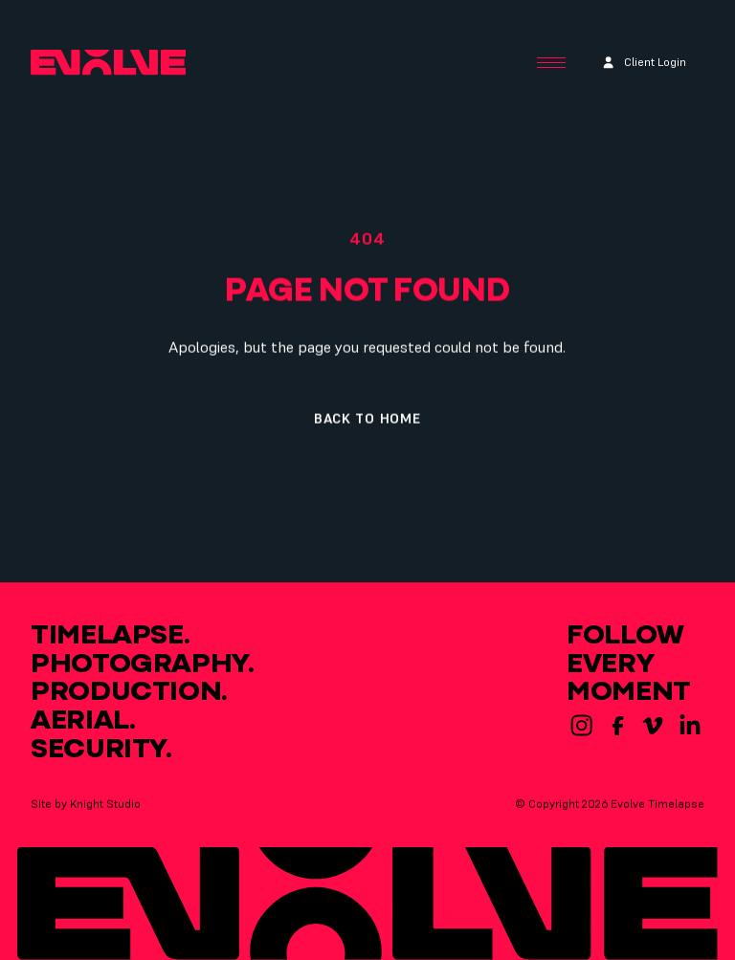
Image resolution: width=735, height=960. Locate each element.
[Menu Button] (551, 63)
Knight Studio (105, 806)
